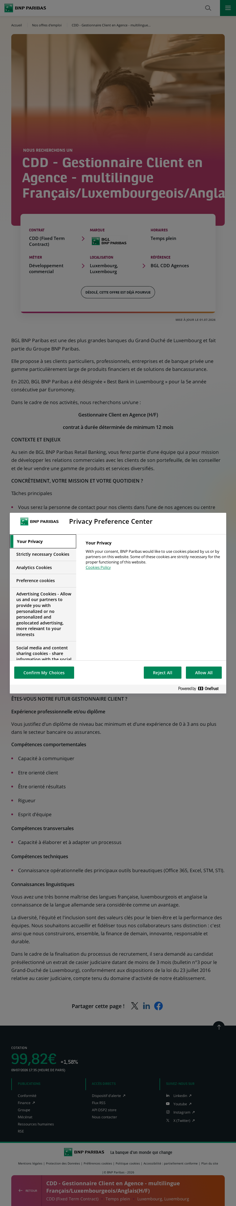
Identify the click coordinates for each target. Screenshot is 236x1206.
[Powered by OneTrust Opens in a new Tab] (200, 689)
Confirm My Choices (44, 672)
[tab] (43, 541)
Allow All (204, 672)
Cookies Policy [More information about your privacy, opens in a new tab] (98, 567)
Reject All (162, 672)
